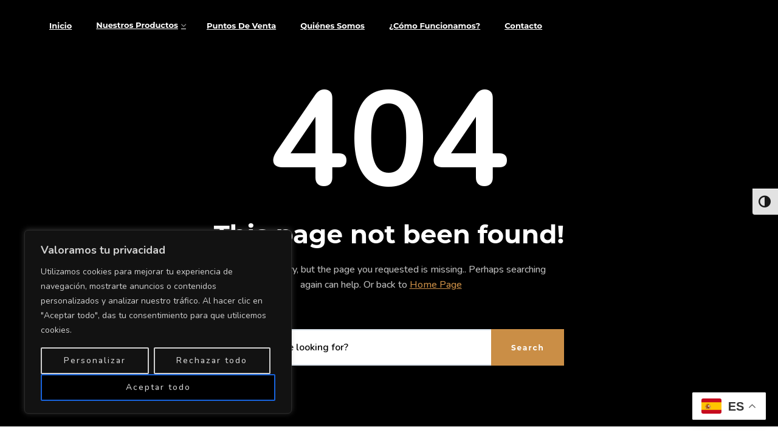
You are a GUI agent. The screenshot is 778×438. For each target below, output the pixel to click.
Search (528, 347)
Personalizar (95, 360)
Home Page (436, 284)
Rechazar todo (211, 360)
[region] (158, 322)
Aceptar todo (158, 387)
